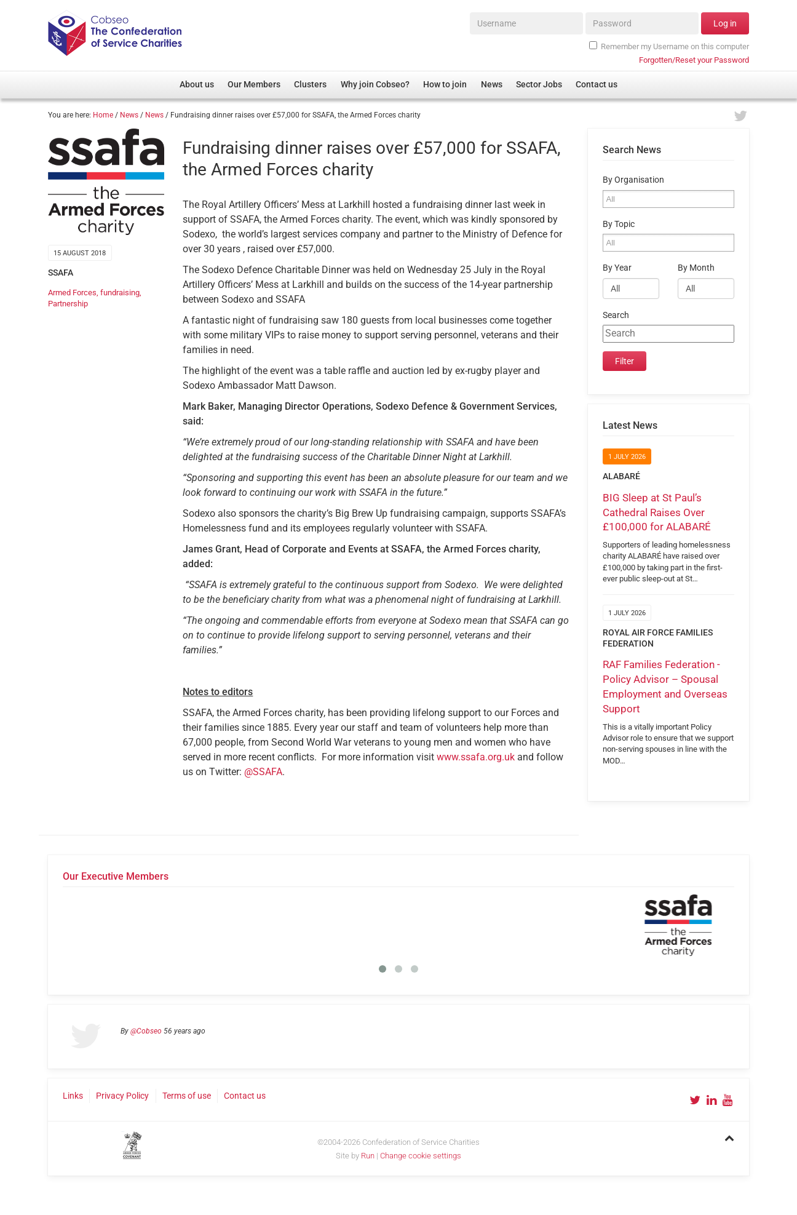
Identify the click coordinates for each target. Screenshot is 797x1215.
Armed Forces (72, 292)
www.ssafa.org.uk (476, 757)
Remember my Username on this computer (669, 46)
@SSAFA (263, 772)
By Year (617, 268)
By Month (696, 268)
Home (103, 115)
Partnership (68, 303)
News (129, 115)
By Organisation (633, 180)
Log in (725, 23)
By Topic (619, 224)
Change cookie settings (420, 1155)
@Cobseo (146, 1031)
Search (616, 315)
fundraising (120, 292)
